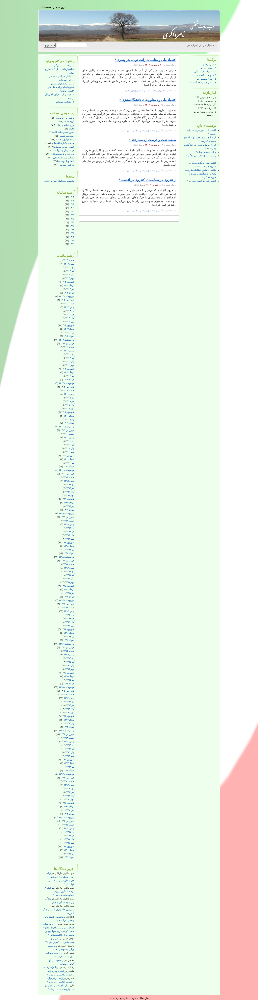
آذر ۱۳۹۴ (70, 705)
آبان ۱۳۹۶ (69, 622)
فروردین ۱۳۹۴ (67, 734)
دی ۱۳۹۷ (70, 571)
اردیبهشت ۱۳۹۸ (66, 556)
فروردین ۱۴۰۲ (67, 386)
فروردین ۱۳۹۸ (67, 560)
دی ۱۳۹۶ (70, 614)
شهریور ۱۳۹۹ (67, 499)
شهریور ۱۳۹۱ (67, 846)
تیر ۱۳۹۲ (70, 810)
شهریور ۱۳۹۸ (67, 542)
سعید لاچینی (68, 931)
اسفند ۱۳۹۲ (68, 781)
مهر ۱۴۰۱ (69, 408)
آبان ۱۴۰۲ (69, 361)
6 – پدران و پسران (65, 101)
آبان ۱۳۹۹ (69, 491)
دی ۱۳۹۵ (70, 658)
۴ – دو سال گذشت (206, 75)
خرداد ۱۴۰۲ (68, 379)
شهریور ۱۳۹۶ (67, 629)
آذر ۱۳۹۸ (70, 531)
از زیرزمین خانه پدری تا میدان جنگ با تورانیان (58, 910)
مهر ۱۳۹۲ (69, 799)
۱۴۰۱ (72, 207)
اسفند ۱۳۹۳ (68, 737)
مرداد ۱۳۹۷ (69, 589)
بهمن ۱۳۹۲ (69, 784)
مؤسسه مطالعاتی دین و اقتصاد (59, 181)
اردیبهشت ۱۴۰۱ (66, 426)
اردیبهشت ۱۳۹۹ (66, 513)
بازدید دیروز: (209, 101)
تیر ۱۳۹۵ (70, 680)
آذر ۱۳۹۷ (70, 575)
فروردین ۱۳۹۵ (67, 690)
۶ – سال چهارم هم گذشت (203, 82)
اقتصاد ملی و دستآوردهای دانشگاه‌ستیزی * (148, 100)
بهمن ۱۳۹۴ (69, 698)
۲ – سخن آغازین (208, 68)
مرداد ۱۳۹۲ (69, 806)
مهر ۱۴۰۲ (69, 365)
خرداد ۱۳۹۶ (68, 640)
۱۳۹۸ (72, 218)
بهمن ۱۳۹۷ (69, 567)
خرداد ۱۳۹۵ (68, 683)
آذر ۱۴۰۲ (70, 357)
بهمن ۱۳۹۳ (69, 741)
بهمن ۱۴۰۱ (69, 394)
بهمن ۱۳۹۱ (69, 828)
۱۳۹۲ (72, 240)
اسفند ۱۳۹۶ (68, 607)
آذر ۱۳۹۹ (70, 488)
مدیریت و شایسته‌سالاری (62, 154)
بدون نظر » (130, 90)
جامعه (71, 128)
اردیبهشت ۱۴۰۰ (66, 470)
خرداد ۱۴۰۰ (68, 466)
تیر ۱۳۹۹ (70, 506)
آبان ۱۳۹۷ (69, 578)
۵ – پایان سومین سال (205, 78)
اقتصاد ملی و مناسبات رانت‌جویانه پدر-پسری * (145, 60)
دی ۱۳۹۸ (70, 528)
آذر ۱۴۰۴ (70, 271)
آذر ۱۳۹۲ (70, 792)
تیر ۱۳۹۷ (70, 593)
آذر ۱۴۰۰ (70, 444)
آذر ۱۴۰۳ (70, 314)
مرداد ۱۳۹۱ (69, 850)
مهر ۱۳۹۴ (69, 712)
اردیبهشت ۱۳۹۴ (66, 730)
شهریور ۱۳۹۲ (67, 803)
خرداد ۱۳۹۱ (68, 857)
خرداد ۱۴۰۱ (68, 423)
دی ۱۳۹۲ (70, 788)
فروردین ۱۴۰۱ (67, 430)
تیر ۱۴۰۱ (70, 419)
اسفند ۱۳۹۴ (68, 694)
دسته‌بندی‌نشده (67, 135)
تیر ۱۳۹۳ (70, 766)
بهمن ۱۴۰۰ (69, 437)
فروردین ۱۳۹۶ (67, 647)
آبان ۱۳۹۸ (69, 535)
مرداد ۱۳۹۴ (69, 719)
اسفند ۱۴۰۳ (68, 303)
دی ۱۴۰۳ (70, 310)
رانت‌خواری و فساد (65, 139)
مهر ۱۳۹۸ (69, 538)
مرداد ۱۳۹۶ (69, 632)
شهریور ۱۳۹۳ (67, 759)
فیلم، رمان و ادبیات (64, 150)
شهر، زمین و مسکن (64, 146)
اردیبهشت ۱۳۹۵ (66, 687)
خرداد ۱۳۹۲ (68, 813)
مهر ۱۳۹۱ (69, 842)
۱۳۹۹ (72, 215)
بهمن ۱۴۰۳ (69, 307)
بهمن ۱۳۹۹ (69, 480)
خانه (212, 45)
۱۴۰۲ (72, 204)
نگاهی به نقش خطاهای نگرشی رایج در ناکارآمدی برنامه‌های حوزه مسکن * (200, 174)
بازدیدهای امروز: (207, 97)
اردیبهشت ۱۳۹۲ (66, 817)
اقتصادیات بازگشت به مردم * (201, 181)
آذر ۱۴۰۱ (70, 401)
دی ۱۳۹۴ (70, 701)
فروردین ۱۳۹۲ (67, 821)
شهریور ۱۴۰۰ (67, 455)
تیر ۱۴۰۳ (70, 332)
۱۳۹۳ (72, 236)
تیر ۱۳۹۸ (70, 549)
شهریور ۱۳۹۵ (67, 672)
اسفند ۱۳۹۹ (68, 477)
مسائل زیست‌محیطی (63, 157)
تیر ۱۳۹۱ (70, 853)
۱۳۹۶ (72, 226)
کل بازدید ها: (209, 104)
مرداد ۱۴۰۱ (69, 415)
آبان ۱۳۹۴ (69, 708)
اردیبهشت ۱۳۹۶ (66, 643)
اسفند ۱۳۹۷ (68, 564)
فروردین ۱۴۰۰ (67, 473)
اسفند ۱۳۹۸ (68, 520)
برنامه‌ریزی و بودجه (65, 117)
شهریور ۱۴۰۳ (67, 325)
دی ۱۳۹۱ (70, 832)
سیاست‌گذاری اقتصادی (62, 143)
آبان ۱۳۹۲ (69, 795)
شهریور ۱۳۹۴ (67, 716)
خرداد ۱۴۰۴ (68, 292)
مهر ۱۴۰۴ (69, 278)
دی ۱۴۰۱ (70, 397)
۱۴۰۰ (72, 211)
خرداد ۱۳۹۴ (68, 727)
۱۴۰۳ (72, 200)
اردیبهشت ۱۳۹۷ (66, 600)
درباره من (192, 45)
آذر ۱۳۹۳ (70, 748)
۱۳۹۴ (72, 233)
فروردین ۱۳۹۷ (67, 604)
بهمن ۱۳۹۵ (69, 654)
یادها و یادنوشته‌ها (65, 161)
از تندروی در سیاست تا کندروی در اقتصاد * (147, 180)
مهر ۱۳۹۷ (69, 582)
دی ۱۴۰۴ (70, 267)
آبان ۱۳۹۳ (69, 752)
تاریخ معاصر (68, 121)
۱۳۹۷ (72, 222)
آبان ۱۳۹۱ (69, 839)
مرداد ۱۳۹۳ (69, 763)
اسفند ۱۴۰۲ (68, 347)
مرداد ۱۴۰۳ (69, 329)
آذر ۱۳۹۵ (70, 661)
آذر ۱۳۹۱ (70, 835)
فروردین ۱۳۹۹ (67, 517)
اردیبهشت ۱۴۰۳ (66, 339)
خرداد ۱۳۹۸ (68, 553)
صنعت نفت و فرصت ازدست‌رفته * (152, 140)
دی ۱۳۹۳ (70, 745)
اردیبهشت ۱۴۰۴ (66, 296)
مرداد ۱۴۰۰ (69, 459)
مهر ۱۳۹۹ (69, 495)
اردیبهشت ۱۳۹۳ (66, 774)
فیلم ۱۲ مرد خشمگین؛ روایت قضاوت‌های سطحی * (59, 891)
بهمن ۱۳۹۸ (69, 524)
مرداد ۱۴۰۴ (69, 285)
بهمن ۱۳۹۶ (69, 611)
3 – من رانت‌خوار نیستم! (62, 83)
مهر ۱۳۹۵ (69, 669)
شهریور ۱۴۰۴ (67, 281)
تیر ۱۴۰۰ (70, 462)
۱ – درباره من (209, 64)
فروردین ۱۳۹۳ (67, 777)
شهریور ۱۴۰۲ (67, 368)
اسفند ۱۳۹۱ (68, 824)
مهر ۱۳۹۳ (69, 756)
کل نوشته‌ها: (209, 108)
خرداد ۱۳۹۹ (68, 509)
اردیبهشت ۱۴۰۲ (66, 383)
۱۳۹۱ (72, 244)
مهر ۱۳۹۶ (69, 625)
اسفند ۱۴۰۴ (68, 260)
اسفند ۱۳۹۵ (68, 651)
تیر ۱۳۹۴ (70, 723)
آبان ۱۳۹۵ (69, 665)
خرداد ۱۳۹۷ (68, 596)
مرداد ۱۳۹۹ (69, 502)
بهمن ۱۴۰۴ (69, 263)
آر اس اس (204, 45)
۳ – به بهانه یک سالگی (205, 71)
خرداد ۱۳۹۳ (68, 770)
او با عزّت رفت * (50, 967)
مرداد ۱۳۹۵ (69, 676)
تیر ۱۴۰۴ (70, 289)
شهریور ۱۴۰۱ (67, 412)
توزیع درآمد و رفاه (65, 125)
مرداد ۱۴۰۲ (69, 372)
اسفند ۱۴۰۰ (68, 433)
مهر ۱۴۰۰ (69, 452)
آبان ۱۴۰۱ (69, 404)
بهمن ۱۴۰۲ (69, 350)
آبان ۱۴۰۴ (69, 274)
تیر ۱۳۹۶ (70, 636)
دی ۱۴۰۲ (70, 354)
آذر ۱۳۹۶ (70, 618)
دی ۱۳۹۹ (70, 484)
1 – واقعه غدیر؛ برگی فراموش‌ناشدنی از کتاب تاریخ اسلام (59, 69)
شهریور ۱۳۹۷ (67, 585)
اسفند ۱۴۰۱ (68, 390)
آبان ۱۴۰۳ (69, 318)
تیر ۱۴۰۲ (70, 376)
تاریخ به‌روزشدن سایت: (204, 111)
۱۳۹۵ (72, 229)
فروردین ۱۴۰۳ (67, 343)
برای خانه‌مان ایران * (206, 152)
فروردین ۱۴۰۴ (67, 300)
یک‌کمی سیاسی (66, 164)
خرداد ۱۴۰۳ (68, 336)
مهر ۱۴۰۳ (69, 321)
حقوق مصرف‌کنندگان (63, 132)
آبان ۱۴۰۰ (69, 448)
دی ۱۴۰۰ (70, 441)
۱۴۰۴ (72, 197)
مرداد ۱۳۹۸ (69, 546)
